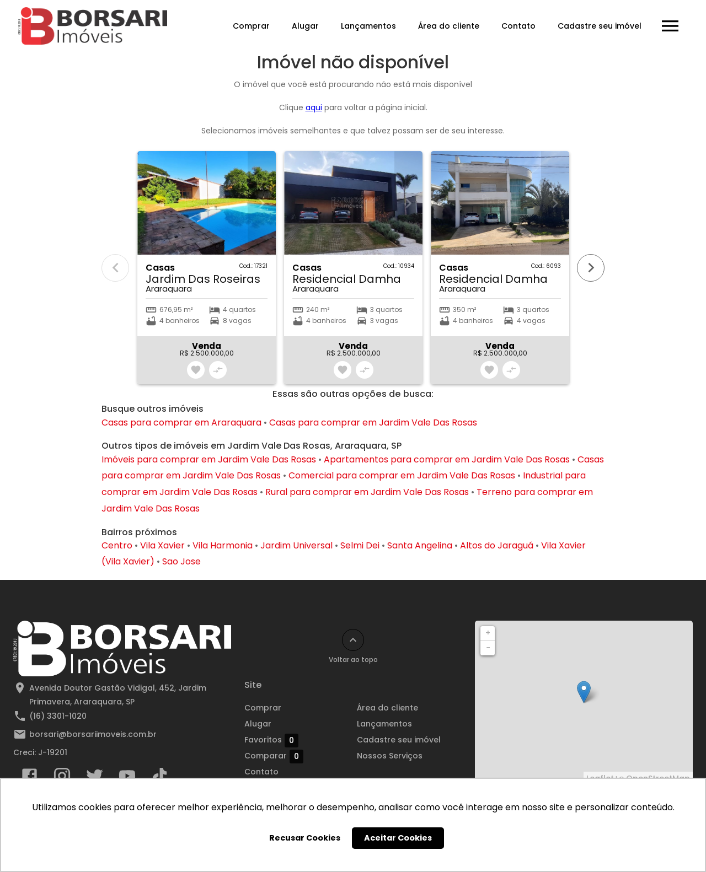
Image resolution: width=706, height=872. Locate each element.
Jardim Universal (296, 545)
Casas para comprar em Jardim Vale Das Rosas (373, 422)
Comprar (250, 25)
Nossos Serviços (389, 755)
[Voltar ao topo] (353, 640)
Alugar (304, 25)
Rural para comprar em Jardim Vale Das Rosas (367, 492)
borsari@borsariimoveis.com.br (93, 734)
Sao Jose (181, 561)
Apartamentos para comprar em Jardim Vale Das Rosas (447, 459)
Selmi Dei (359, 545)
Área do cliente (448, 25)
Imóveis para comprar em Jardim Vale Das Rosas (208, 459)
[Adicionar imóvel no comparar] (218, 370)
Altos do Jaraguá (496, 545)
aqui (314, 107)
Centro (116, 545)
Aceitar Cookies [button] (398, 837)
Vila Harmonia (222, 545)
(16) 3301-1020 (58, 716)
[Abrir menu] (669, 26)
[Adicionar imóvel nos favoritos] (196, 370)
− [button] (488, 647)
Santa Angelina (419, 545)
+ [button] (487, 632)
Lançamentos (367, 25)
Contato (518, 25)
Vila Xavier (162, 545)
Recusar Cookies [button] (304, 837)
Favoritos (271, 740)
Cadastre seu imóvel (599, 25)
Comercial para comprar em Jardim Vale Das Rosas (401, 475)
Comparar (273, 756)
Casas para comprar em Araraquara (181, 422)
